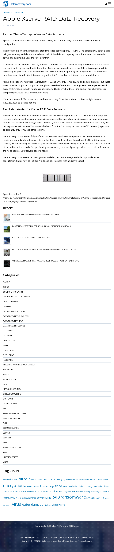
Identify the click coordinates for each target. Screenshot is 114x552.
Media (6, 374)
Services (7, 437)
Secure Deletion (11, 428)
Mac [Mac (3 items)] (74, 491)
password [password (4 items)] (27, 497)
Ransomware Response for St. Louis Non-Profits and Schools (41, 226)
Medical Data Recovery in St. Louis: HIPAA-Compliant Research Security (45, 249)
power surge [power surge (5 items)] (44, 497)
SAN (5, 423)
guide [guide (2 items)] (65, 486)
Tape (5, 452)
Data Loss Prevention (14, 311)
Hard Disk (8, 359)
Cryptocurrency (11, 301)
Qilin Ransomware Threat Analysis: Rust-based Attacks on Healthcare (45, 261)
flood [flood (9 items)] (58, 486)
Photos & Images (11, 403)
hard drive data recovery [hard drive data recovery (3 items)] (80, 486)
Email (5, 345)
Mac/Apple (8, 369)
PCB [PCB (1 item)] (34, 498)
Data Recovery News (13, 321)
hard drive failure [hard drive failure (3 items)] (101, 486)
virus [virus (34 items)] (16, 504)
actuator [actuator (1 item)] (6, 480)
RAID (5, 408)
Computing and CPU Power (16, 296)
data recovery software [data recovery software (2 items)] (84, 479)
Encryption (8, 350)
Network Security (12, 389)
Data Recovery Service (14, 325)
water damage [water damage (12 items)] (32, 504)
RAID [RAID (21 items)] (56, 497)
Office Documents (12, 394)
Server (6, 432)
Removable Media (11, 418)
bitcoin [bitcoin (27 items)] (25, 479)
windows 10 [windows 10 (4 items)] (58, 504)
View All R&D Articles (13, 12)
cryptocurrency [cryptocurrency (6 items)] (52, 479)
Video (5, 462)
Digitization (9, 340)
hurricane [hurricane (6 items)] (54, 491)
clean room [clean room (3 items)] (36, 479)
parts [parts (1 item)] (19, 498)
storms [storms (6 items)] (100, 497)
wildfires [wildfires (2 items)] (48, 505)
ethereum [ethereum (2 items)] (28, 486)
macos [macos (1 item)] (93, 492)
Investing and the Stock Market (19, 364)
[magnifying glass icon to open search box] (106, 4)
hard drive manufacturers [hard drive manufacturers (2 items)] (14, 491)
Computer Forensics (13, 292)
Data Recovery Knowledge (16, 316)
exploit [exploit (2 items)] (37, 486)
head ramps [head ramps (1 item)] (31, 492)
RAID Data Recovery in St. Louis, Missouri (31, 237)
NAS (5, 384)
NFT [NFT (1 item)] (4, 498)
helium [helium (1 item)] (39, 492)
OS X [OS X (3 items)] (14, 497)
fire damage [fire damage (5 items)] (47, 486)
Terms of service (85, 541)
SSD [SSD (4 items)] (93, 497)
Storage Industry (12, 447)
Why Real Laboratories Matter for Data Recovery (35, 214)
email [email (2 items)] (105, 479)
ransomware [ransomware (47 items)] (73, 497)
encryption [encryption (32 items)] (13, 485)
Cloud (6, 287)
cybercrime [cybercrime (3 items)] (68, 479)
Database (7, 335)
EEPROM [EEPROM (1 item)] (99, 480)
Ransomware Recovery (14, 413)
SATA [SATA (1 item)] (88, 498)
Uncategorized (10, 457)
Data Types (8, 330)
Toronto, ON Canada (70, 526)
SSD (5, 442)
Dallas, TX (54, 526)
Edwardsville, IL (41, 526)
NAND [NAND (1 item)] (106, 492)
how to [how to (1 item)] (45, 492)
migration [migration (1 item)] (100, 492)
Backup (6, 282)
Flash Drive (8, 355)
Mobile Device (9, 379)
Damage (7, 306)
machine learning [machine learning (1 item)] (83, 492)
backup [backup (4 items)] (14, 479)
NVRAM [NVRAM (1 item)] (9, 498)
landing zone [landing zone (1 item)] (66, 492)
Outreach (8, 398)
